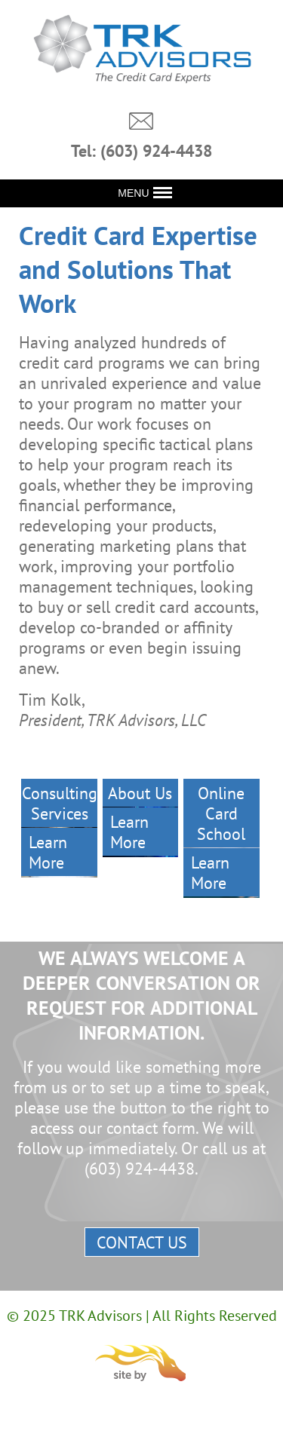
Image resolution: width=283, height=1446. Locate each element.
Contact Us (142, 1242)
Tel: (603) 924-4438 (141, 150)
